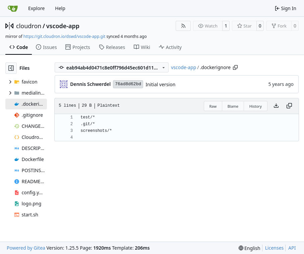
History (255, 106)
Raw (213, 106)
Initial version (160, 84)
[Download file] (276, 106)
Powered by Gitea (26, 248)
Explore (36, 8)
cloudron (28, 25)
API (292, 248)
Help (60, 8)
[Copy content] (289, 106)
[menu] (249, 248)
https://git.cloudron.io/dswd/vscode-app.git (64, 36)
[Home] (12, 8)
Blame (233, 106)
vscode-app (63, 25)
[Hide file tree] (11, 68)
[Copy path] (235, 67)
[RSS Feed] (183, 26)
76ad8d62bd (128, 84)
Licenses (274, 248)
